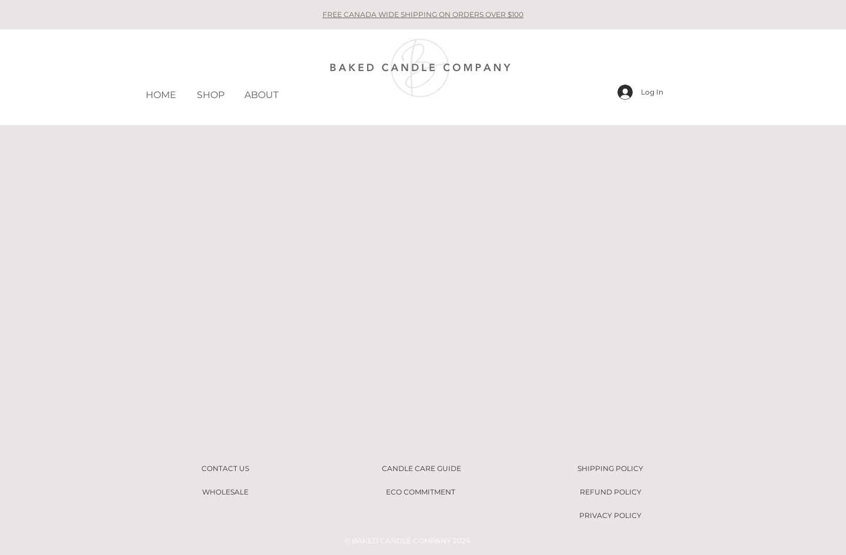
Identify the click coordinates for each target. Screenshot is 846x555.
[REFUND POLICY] (610, 492)
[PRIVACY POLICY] (610, 515)
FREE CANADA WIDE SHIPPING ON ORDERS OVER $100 (423, 14)
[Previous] (74, 14)
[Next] (771, 14)
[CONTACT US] (225, 468)
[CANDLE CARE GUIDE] (421, 468)
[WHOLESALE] (225, 492)
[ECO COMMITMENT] (420, 492)
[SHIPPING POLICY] (610, 468)
